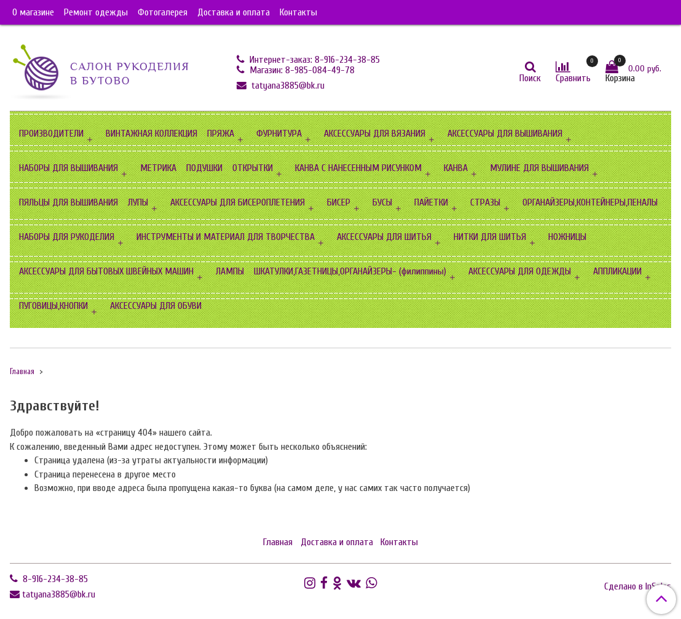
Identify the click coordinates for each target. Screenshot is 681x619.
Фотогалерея (162, 12)
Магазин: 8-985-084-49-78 (301, 70)
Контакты (298, 12)
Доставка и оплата (233, 12)
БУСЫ (382, 202)
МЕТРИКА (158, 168)
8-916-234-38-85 (54, 579)
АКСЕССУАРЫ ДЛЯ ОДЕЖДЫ (519, 271)
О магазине (33, 12)
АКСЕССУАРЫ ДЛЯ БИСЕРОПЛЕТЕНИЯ (237, 202)
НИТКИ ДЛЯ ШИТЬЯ (490, 236)
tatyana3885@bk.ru (287, 85)
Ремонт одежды (96, 12)
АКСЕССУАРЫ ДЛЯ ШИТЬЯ (384, 236)
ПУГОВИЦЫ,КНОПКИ (53, 305)
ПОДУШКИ (204, 168)
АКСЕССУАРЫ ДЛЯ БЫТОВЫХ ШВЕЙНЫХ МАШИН (106, 271)
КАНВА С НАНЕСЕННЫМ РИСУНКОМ (358, 168)
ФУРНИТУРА (279, 133)
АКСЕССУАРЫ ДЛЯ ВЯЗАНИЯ (374, 133)
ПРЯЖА (220, 133)
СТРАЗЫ (485, 202)
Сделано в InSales (637, 586)
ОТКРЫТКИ (252, 168)
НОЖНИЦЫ (567, 236)
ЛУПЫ (138, 202)
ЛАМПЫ (230, 271)
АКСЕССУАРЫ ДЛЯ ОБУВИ (156, 305)
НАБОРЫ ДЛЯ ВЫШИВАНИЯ (68, 168)
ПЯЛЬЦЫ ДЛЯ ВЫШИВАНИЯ (68, 202)
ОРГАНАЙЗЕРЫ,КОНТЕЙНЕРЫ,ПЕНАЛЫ (590, 202)
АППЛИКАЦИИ (617, 271)
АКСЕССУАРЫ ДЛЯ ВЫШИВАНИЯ (504, 133)
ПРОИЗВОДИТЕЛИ (51, 133)
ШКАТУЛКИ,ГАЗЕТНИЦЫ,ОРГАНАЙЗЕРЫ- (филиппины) (350, 271)
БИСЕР (338, 202)
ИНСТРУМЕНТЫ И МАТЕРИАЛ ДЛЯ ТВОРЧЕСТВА (225, 236)
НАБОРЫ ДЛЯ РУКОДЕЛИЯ (66, 236)
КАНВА (456, 168)
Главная (22, 371)
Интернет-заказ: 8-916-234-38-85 (313, 59)
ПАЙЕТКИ (431, 202)
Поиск (530, 78)
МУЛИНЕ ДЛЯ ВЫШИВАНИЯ (539, 168)
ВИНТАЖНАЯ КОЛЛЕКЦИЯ (151, 133)
